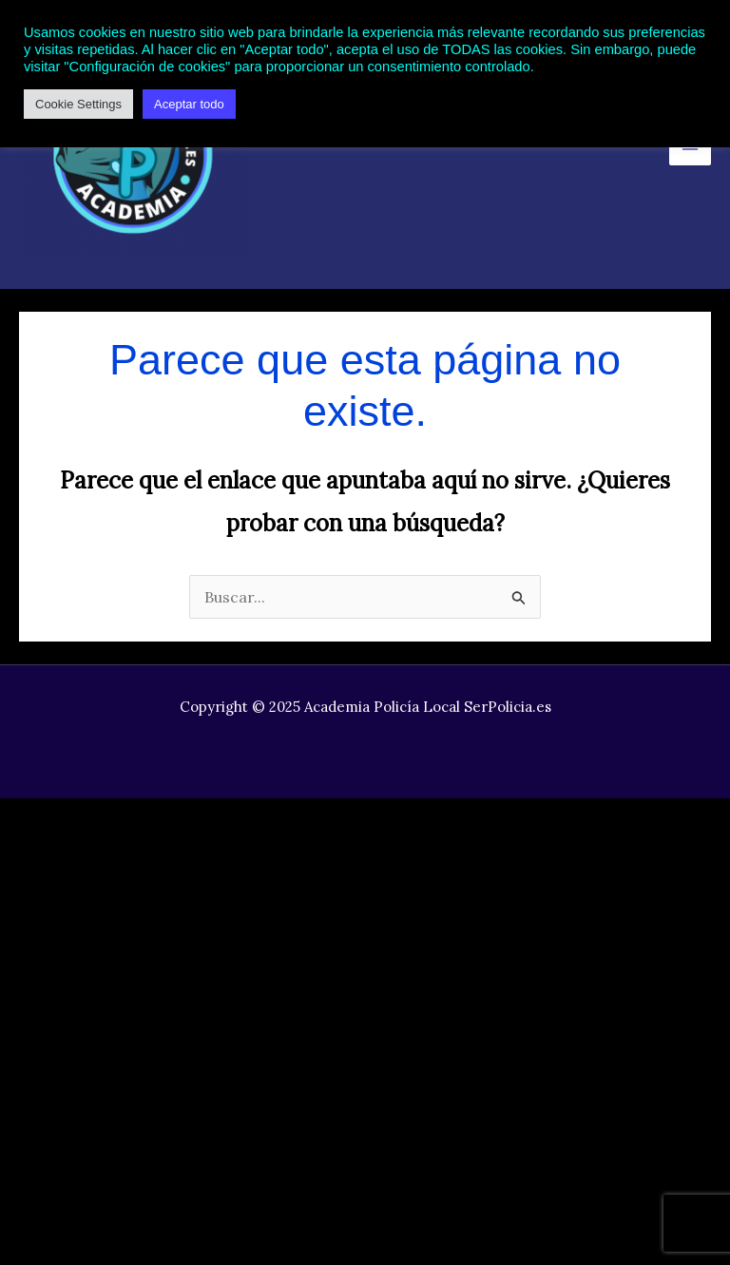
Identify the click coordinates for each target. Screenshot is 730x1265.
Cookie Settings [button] (78, 104)
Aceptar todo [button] (189, 104)
